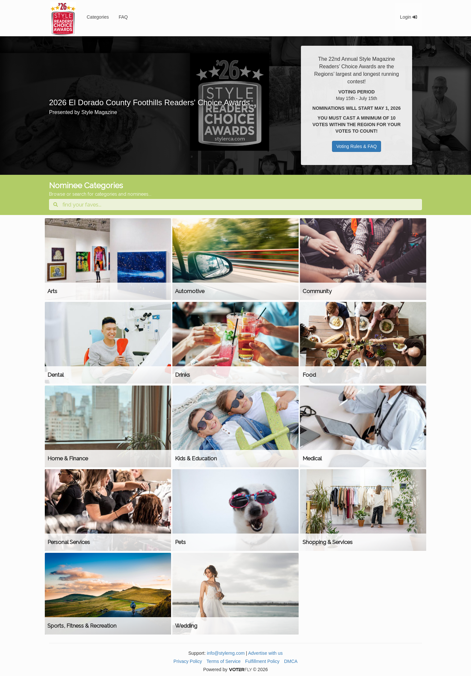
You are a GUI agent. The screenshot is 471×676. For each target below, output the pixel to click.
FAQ (123, 17)
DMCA (290, 661)
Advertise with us (265, 653)
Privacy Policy (187, 661)
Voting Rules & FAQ (356, 146)
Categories (98, 17)
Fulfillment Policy (262, 661)
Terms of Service (223, 661)
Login (408, 17)
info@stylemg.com (225, 653)
